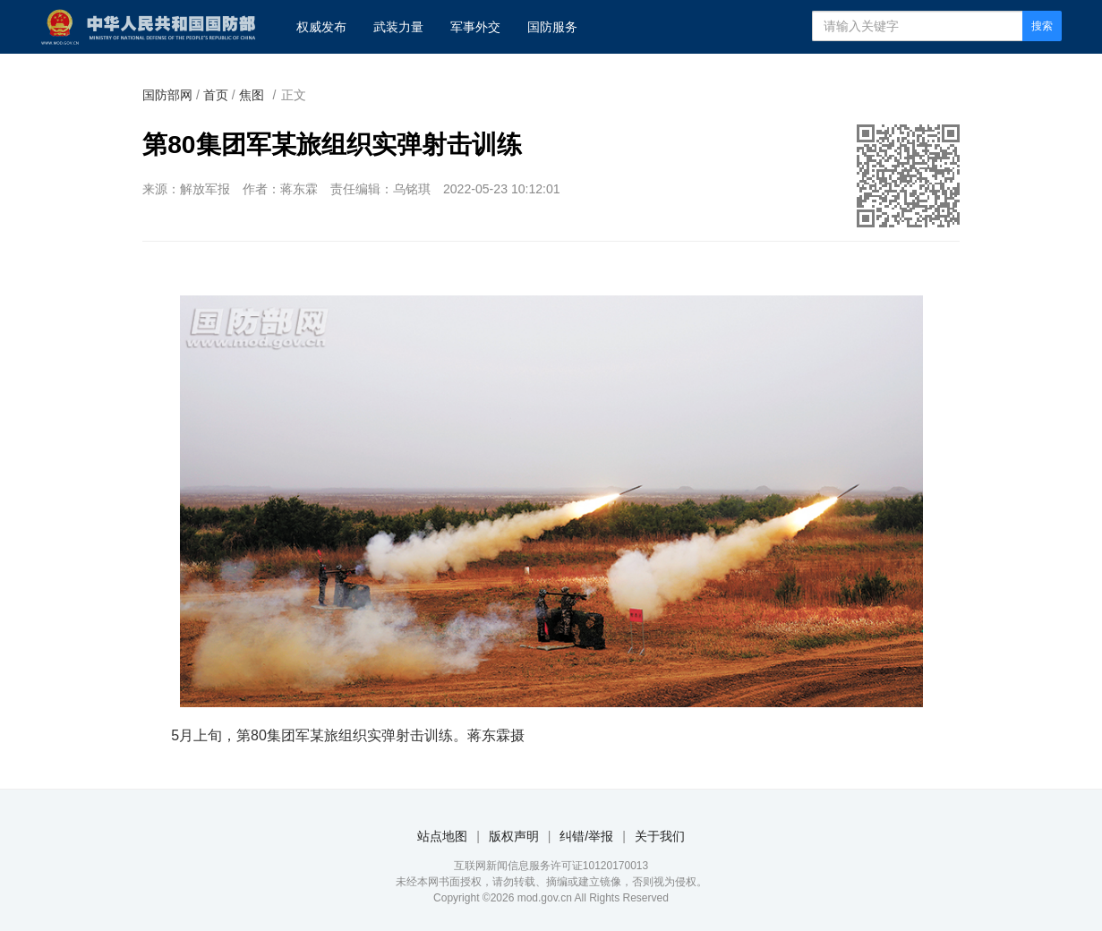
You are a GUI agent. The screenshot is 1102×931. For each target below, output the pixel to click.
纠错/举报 (586, 836)
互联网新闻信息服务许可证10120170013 (551, 865)
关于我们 (660, 836)
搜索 (1042, 26)
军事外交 (475, 27)
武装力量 (398, 27)
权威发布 (321, 27)
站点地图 (442, 836)
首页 (215, 95)
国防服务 (552, 27)
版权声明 (514, 836)
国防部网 (167, 95)
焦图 (251, 95)
